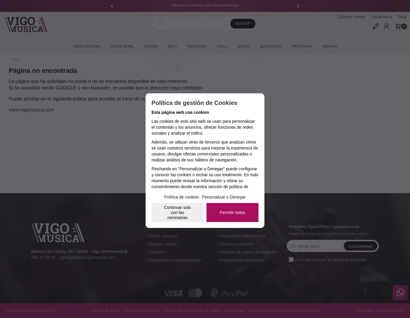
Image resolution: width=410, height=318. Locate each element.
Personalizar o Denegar (224, 197)
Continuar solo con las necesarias (177, 212)
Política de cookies (181, 197)
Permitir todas (232, 212)
